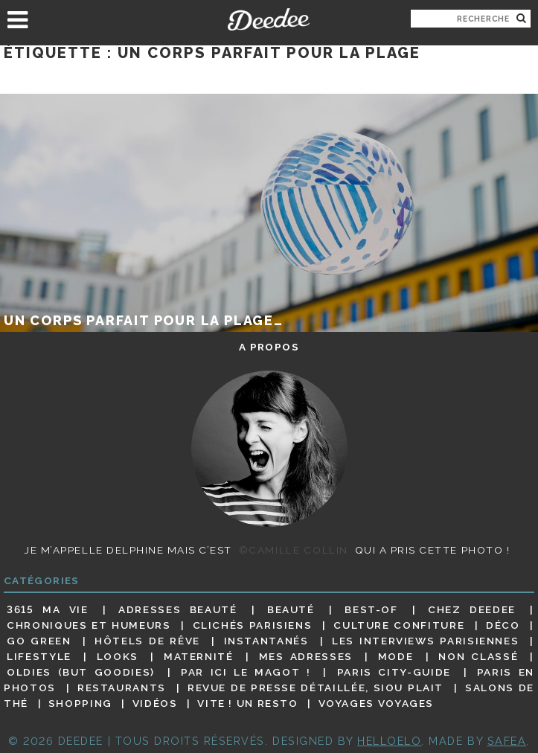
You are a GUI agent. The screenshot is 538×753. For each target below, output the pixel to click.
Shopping (80, 703)
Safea (507, 740)
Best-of (371, 609)
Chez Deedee (472, 609)
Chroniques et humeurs (88, 625)
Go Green (39, 641)
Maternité (199, 656)
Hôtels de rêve (147, 641)
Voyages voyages (376, 703)
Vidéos (155, 703)
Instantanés (266, 641)
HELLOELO (389, 740)
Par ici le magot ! (246, 672)
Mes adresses (306, 656)
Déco (503, 625)
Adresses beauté (177, 609)
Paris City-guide (394, 672)
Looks (117, 656)
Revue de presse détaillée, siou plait (315, 687)
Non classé (478, 656)
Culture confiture (398, 625)
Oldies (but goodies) (81, 672)
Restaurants (121, 687)
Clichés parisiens (253, 625)
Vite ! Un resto (247, 703)
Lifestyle (39, 656)
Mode (396, 656)
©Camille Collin (293, 550)
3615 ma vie (48, 609)
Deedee (269, 19)
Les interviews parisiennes (425, 641)
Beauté (291, 609)
